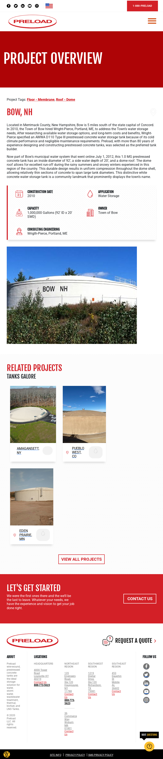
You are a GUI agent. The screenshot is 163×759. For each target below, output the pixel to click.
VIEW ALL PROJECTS (81, 558)
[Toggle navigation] (152, 20)
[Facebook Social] (10, 5)
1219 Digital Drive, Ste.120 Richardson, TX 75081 (94, 680)
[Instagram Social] (39, 5)
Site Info (55, 753)
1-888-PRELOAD (140, 5)
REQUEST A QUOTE (129, 639)
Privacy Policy (75, 753)
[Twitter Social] (17, 5)
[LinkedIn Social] (25, 5)
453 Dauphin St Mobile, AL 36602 (117, 679)
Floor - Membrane (41, 99)
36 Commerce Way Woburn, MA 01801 (70, 720)
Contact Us (40, 681)
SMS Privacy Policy (100, 753)
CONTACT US (139, 597)
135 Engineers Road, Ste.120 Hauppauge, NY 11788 (71, 680)
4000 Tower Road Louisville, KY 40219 (41, 673)
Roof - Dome (65, 99)
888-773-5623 (42, 684)
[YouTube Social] (32, 5)
